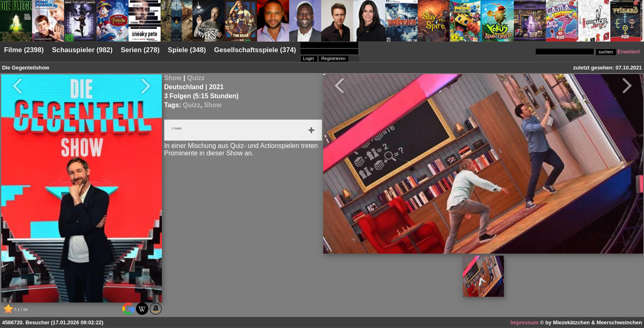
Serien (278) (140, 50)
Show (173, 77)
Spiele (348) (187, 50)
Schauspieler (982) (82, 50)
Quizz (196, 77)
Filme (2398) (24, 50)
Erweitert (628, 52)
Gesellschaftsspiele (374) (255, 50)
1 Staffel (180, 129)
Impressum (524, 322)
